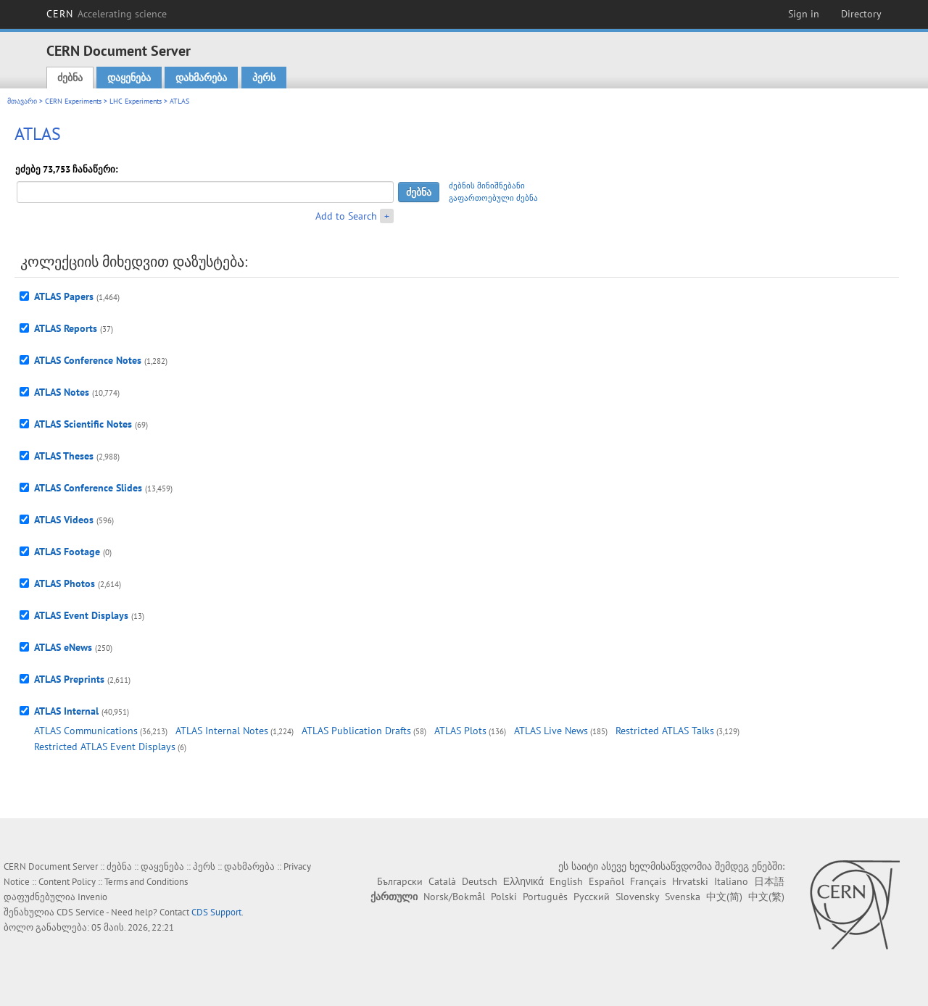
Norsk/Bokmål (454, 896)
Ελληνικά (523, 881)
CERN (106, 13)
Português (545, 896)
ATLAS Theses (64, 455)
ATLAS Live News (551, 730)
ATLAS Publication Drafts (356, 730)
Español (606, 881)
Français (648, 881)
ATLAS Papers (64, 296)
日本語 (769, 881)
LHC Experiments (135, 101)
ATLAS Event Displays (81, 615)
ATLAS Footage (67, 551)
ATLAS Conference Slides (88, 487)
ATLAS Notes (61, 392)
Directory (861, 13)
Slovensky (637, 896)
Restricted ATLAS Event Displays (104, 746)
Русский (591, 896)
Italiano (731, 881)
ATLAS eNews (63, 647)
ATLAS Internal (66, 711)
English (566, 881)
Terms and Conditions (146, 882)
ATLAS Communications (86, 730)
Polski (504, 896)
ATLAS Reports (65, 328)
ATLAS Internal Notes (221, 730)
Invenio (92, 897)
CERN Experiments (73, 101)
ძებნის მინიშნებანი (487, 185)
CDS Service (80, 912)
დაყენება (129, 77)
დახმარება (201, 77)
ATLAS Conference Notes (87, 360)
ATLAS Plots (460, 730)
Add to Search (346, 216)
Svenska (682, 896)
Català (442, 881)
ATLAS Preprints (69, 679)
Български (400, 881)
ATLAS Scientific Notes (83, 424)
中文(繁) (766, 896)
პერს (264, 77)
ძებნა (70, 77)
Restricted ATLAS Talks (665, 730)
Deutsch (479, 881)
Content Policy (67, 882)
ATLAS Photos (64, 583)
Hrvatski (690, 881)
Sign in (803, 13)
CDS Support (216, 912)
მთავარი (22, 101)
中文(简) (724, 896)
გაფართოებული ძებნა (493, 198)
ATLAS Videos (64, 519)
